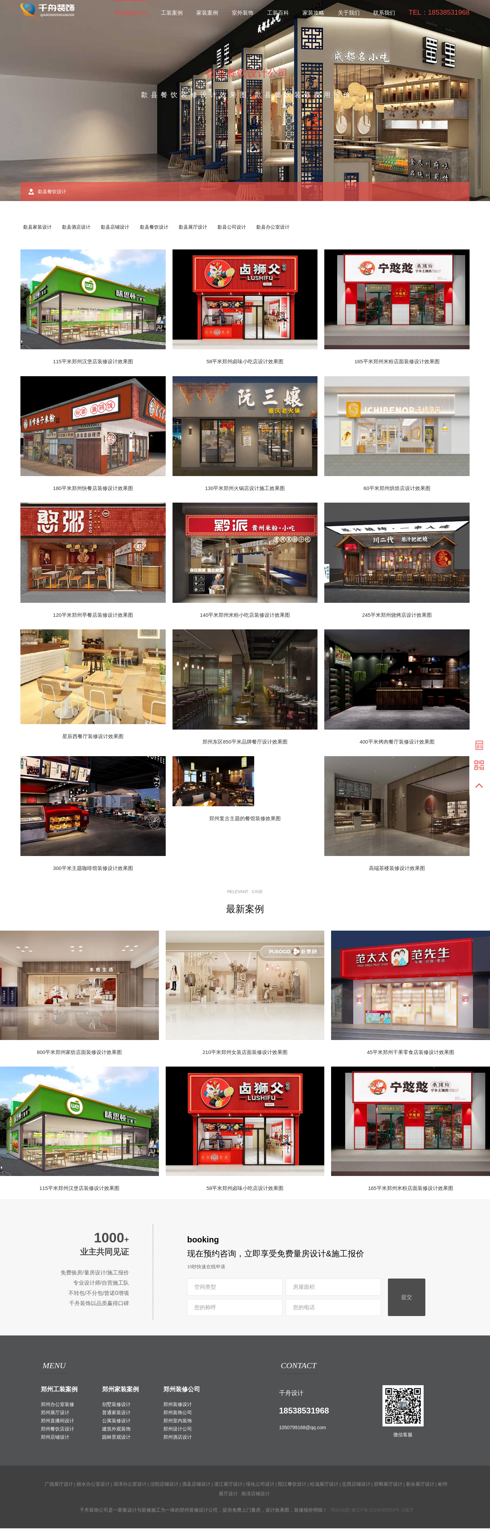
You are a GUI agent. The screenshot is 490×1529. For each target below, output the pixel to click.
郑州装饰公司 (177, 1413)
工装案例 (172, 13)
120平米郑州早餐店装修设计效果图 (93, 615)
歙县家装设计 (38, 227)
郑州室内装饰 (177, 1421)
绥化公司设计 (260, 1484)
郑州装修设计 (177, 1405)
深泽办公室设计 (130, 1484)
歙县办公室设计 (281, 227)
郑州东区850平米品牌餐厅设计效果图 (245, 742)
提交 (406, 1298)
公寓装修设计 (116, 1421)
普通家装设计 (116, 1413)
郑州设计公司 (177, 1429)
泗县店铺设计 (196, 1484)
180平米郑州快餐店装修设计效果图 (93, 489)
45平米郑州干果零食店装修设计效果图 (410, 1053)
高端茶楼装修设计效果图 (397, 869)
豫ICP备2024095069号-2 (377, 1510)
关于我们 (349, 13)
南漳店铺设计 (255, 1494)
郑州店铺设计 (55, 1437)
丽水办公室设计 (93, 1484)
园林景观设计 (116, 1437)
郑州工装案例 (59, 1390)
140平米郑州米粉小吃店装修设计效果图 (245, 615)
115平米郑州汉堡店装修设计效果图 (93, 362)
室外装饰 (243, 13)
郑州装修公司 (131, 13)
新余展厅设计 (420, 1484)
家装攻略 (313, 13)
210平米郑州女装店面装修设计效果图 (245, 1053)
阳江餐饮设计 (292, 1484)
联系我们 (384, 13)
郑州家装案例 (120, 1390)
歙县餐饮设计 (158, 227)
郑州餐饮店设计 (57, 1429)
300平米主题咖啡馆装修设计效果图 (93, 869)
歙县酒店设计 (78, 227)
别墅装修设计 (116, 1405)
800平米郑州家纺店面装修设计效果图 (79, 1053)
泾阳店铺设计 (164, 1484)
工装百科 (278, 13)
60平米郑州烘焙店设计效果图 (396, 489)
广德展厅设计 (59, 1484)
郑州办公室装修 (57, 1405)
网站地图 (340, 1510)
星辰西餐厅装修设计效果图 (93, 737)
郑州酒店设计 (177, 1437)
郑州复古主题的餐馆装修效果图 (245, 819)
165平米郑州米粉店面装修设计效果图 (397, 362)
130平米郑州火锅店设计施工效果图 (245, 489)
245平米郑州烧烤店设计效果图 (397, 615)
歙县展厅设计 (198, 227)
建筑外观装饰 (116, 1429)
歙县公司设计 (238, 227)
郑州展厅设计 (55, 1413)
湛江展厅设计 (228, 1484)
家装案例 (207, 13)
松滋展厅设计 (324, 1484)
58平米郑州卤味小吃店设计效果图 (245, 362)
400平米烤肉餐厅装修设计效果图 (397, 742)
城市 (409, 1510)
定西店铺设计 (356, 1484)
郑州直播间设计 (57, 1421)
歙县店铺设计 (118, 227)
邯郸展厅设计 (388, 1484)
